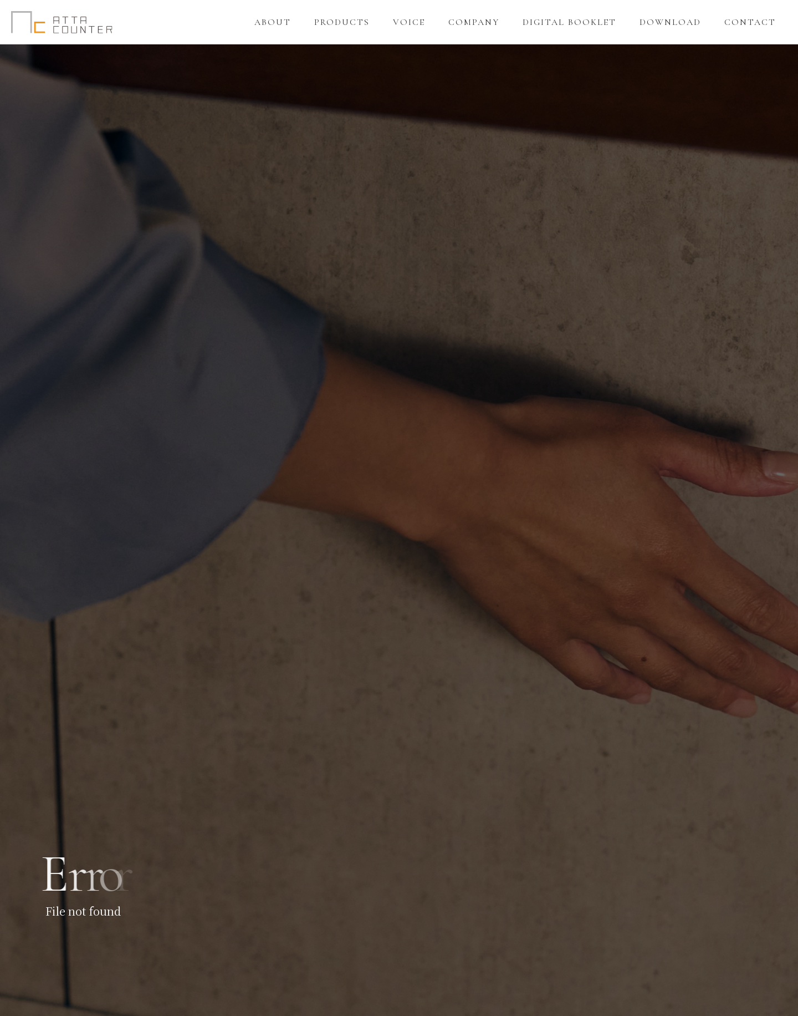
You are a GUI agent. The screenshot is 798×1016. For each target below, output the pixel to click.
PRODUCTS (342, 22)
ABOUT (272, 22)
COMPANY (473, 22)
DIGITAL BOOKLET (569, 22)
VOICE (409, 22)
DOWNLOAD (670, 22)
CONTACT (750, 22)
